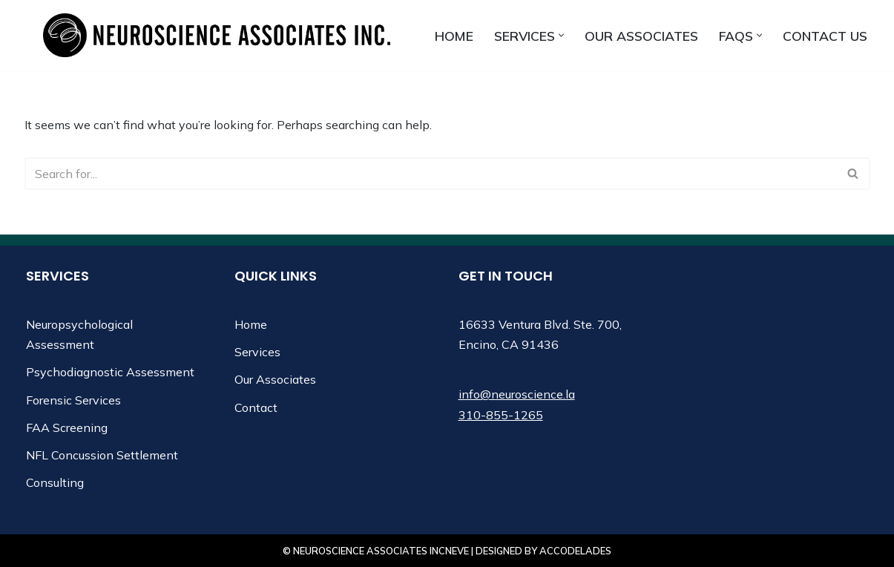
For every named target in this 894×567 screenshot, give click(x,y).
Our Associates (641, 35)
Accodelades (575, 551)
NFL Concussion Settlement (102, 455)
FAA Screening (67, 427)
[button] (561, 35)
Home (454, 35)
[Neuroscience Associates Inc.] (217, 35)
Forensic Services (73, 400)
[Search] (430, 173)
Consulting (55, 482)
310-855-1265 (500, 414)
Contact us (825, 35)
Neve (457, 551)
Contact (255, 407)
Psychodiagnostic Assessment (110, 371)
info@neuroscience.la (516, 394)
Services (257, 351)
